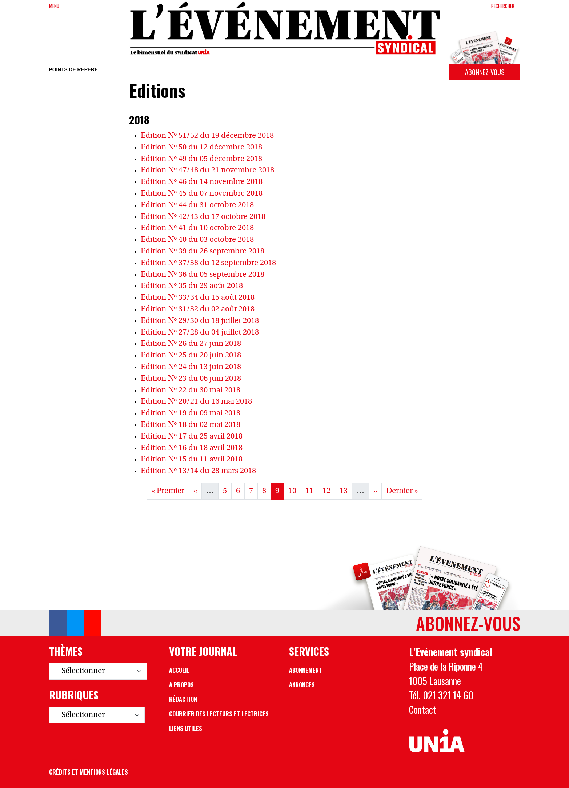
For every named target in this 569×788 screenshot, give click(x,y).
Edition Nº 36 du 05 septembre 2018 (202, 275)
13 (345, 490)
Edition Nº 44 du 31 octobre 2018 (197, 205)
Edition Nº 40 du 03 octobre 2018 (197, 240)
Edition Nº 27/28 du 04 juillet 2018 (200, 332)
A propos (181, 684)
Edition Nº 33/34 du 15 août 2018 (198, 297)
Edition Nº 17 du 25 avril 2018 (192, 436)
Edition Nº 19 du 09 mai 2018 (190, 413)
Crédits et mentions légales (88, 772)
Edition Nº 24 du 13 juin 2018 (191, 367)
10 (294, 490)
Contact (422, 709)
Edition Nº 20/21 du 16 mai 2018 (196, 401)
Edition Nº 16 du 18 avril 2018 (192, 448)
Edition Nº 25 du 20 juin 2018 (191, 355)
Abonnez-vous (484, 72)
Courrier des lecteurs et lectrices (219, 713)
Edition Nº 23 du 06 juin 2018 (191, 379)
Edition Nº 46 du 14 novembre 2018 (202, 182)
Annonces (302, 684)
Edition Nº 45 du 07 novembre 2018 (202, 193)
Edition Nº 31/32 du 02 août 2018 (198, 309)
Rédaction (183, 699)
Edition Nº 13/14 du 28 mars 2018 (198, 471)
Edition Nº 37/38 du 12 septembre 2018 (208, 263)
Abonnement (305, 670)
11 (311, 490)
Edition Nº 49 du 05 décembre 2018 (201, 159)
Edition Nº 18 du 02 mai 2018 (190, 425)
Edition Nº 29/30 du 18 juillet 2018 (200, 321)
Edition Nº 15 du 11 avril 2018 (192, 459)
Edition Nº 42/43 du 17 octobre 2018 (203, 217)
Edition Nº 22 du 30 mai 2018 (190, 390)
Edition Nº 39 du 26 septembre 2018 (202, 251)
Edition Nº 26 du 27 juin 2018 (191, 344)
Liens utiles (185, 728)
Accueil (179, 670)
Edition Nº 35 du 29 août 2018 (192, 286)
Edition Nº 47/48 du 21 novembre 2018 (207, 170)
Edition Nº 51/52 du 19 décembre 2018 (207, 136)
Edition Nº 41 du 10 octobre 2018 (197, 228)
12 (328, 490)
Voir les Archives (284, 514)
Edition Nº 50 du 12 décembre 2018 (201, 147)
